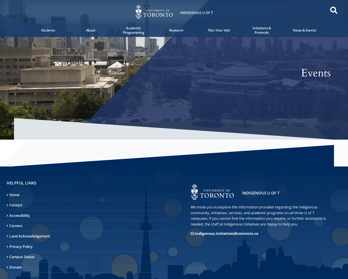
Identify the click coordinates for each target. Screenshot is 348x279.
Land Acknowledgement (29, 236)
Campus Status (22, 256)
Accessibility (19, 215)
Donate (15, 267)
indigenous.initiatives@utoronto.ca (226, 233)
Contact (15, 205)
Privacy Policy (21, 246)
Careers (15, 225)
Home (14, 194)
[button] (15, 11)
